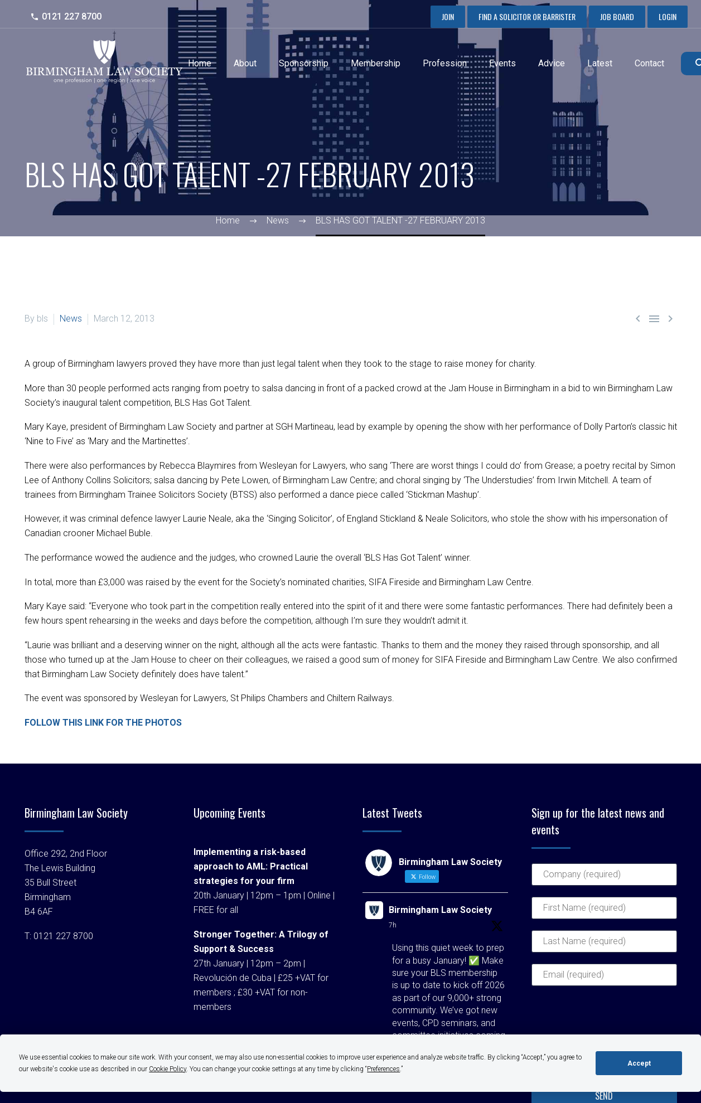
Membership (375, 63)
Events (502, 63)
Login (667, 16)
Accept (639, 1063)
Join (448, 16)
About (245, 63)
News (71, 318)
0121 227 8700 (71, 16)
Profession (445, 63)
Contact (649, 63)
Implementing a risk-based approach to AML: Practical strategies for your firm (251, 866)
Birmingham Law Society (440, 910)
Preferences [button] (383, 1069)
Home (199, 63)
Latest (599, 63)
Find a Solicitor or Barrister (527, 16)
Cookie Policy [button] (167, 1069)
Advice (551, 63)
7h (393, 925)
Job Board (617, 16)
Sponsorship (303, 63)
